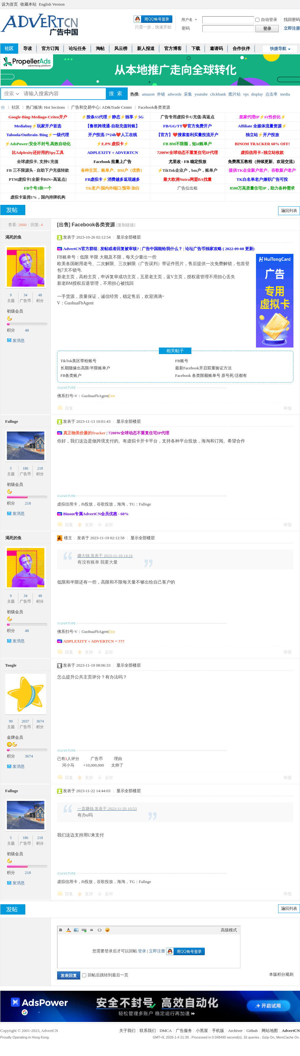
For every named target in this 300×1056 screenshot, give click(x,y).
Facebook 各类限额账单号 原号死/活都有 (211, 375)
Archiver (235, 1030)
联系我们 (148, 1030)
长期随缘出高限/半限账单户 (86, 368)
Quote (92, 930)
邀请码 (216, 48)
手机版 (218, 1030)
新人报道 (146, 48)
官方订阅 (50, 48)
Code (99, 930)
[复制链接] (125, 225)
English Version (52, 4)
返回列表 (289, 210)
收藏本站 (28, 4)
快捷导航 (278, 48)
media (285, 94)
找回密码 (292, 19)
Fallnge (11, 421)
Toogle (11, 665)
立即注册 (292, 28)
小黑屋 (202, 1030)
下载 (195, 48)
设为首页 (10, 4)
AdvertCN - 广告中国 (2, 107)
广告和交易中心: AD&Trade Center (101, 107)
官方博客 (173, 48)
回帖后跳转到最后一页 (105, 975)
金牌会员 (15, 737)
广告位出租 (187, 188)
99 (11, 721)
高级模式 (229, 930)
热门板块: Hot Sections (45, 107)
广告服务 (184, 1030)
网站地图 (270, 1030)
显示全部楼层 (128, 237)
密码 (186, 28)
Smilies (107, 930)
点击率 (271, 94)
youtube (201, 94)
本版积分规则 (281, 974)
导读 (27, 48)
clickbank (218, 94)
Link (84, 930)
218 (40, 468)
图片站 (235, 94)
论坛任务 (77, 48)
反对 (109, 524)
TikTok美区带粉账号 (79, 360)
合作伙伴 (241, 48)
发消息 (18, 340)
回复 (69, 408)
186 (25, 468)
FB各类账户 (71, 375)
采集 (188, 94)
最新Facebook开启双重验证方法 (203, 368)
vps (246, 94)
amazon (148, 94)
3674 (40, 721)
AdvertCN (291, 1030)
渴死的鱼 (13, 237)
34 (25, 295)
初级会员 (15, 311)
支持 (89, 524)
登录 (142, 951)
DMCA (166, 1030)
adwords (174, 94)
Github (252, 1030)
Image (76, 930)
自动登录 (266, 19)
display (257, 94)
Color (68, 930)
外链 (161, 94)
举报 (287, 408)
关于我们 (127, 1030)
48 (40, 295)
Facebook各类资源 (154, 107)
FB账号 (181, 360)
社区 (16, 107)
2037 (25, 721)
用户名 (187, 19)
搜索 (9, 93)
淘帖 (100, 48)
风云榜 (120, 48)
